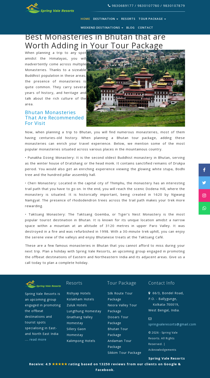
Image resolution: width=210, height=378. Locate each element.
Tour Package (152, 19)
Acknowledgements (162, 350)
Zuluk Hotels (77, 305)
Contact (145, 27)
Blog (130, 27)
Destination (105, 19)
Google (170, 364)
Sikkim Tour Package (124, 353)
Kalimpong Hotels (81, 341)
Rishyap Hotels (79, 293)
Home (85, 19)
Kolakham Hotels (80, 299)
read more (38, 339)
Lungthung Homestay (84, 311)
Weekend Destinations (102, 27)
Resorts (128, 19)
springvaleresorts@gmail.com (172, 324)
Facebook (104, 369)
